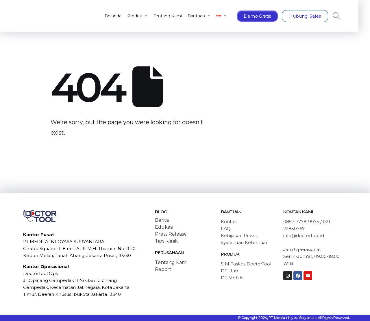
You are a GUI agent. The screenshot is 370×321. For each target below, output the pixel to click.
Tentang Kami (167, 16)
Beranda (113, 16)
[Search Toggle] (336, 16)
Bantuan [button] (199, 16)
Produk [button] (137, 16)
